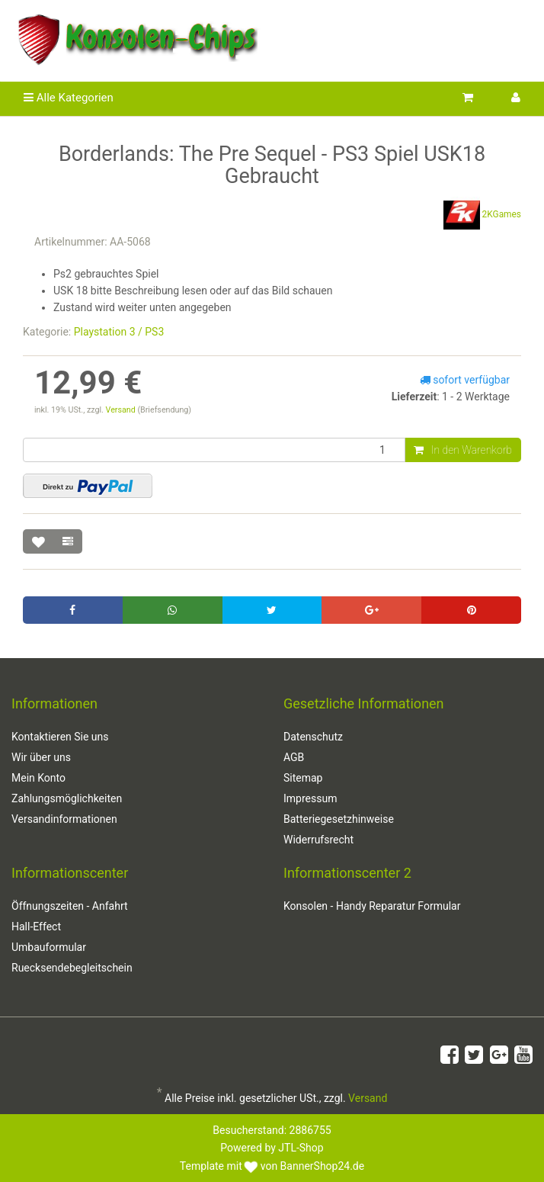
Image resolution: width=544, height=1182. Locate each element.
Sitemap (302, 778)
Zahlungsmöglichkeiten (66, 798)
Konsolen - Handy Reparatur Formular (371, 906)
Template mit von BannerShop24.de (272, 1166)
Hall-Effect (36, 926)
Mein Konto (38, 778)
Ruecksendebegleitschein (72, 968)
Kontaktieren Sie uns (60, 737)
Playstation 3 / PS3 (119, 332)
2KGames (482, 215)
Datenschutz (313, 737)
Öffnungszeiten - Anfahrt (69, 906)
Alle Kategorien (69, 97)
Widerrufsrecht (318, 840)
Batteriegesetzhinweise (338, 819)
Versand (122, 410)
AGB (293, 757)
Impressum (310, 798)
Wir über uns (41, 757)
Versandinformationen (64, 819)
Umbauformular (48, 947)
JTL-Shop (300, 1148)
